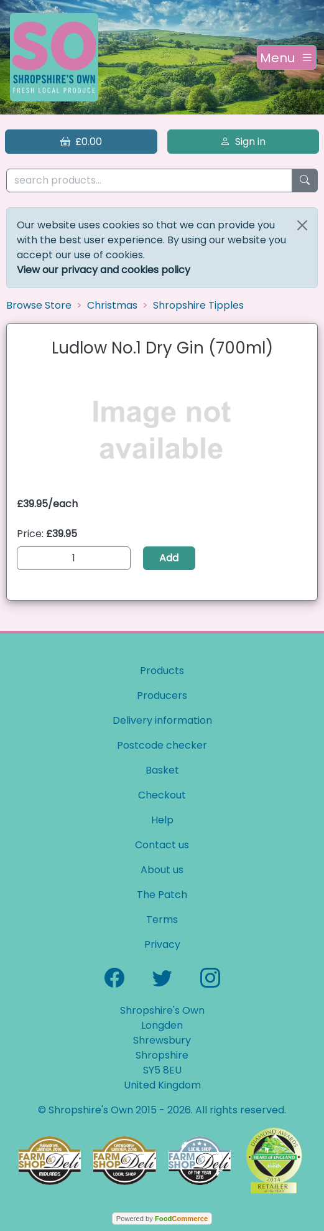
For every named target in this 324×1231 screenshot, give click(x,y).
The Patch (162, 894)
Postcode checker (162, 745)
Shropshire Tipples (198, 305)
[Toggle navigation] (287, 57)
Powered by (162, 1218)
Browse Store (39, 305)
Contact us (162, 845)
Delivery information (162, 720)
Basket (162, 770)
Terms (162, 919)
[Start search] (305, 181)
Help (162, 820)
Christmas (112, 305)
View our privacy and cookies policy (103, 270)
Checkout (162, 795)
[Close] (302, 225)
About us (162, 870)
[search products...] (149, 181)
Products (162, 670)
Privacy (162, 944)
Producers (162, 695)
